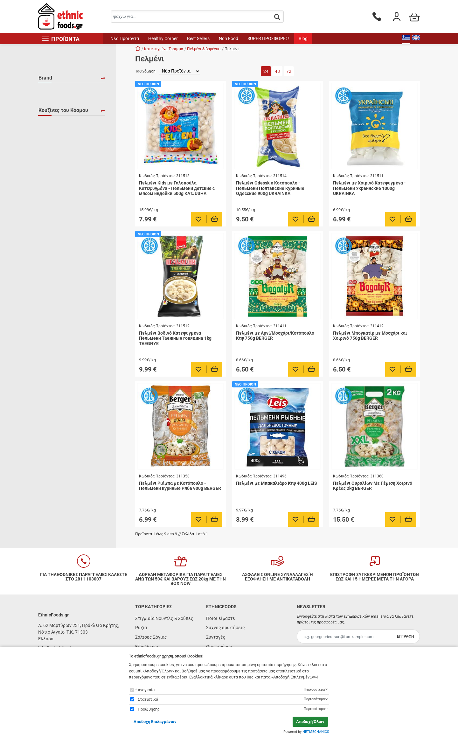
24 (265, 71)
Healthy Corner (163, 38)
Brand (45, 78)
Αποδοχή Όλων (310, 721)
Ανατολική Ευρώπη (65, 156)
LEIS (50, 109)
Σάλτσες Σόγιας (151, 637)
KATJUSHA (56, 100)
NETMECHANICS (315, 732)
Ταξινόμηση (145, 71)
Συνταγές (216, 637)
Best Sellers (198, 38)
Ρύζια (141, 627)
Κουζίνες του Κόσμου (63, 143)
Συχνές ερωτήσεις (225, 627)
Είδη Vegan (146, 646)
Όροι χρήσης (219, 646)
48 (277, 71)
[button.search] (277, 17)
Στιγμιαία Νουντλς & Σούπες (164, 618)
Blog (303, 38)
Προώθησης (149, 709)
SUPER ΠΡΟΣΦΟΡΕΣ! (268, 38)
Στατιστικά (148, 699)
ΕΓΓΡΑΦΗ (405, 636)
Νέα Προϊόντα (124, 38)
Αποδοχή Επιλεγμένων (155, 721)
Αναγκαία (146, 689)
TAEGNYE (55, 119)
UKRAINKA (57, 128)
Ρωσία (52, 166)
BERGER (54, 91)
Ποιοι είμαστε (220, 618)
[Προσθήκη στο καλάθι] (214, 219)
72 (288, 71)
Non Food (228, 38)
